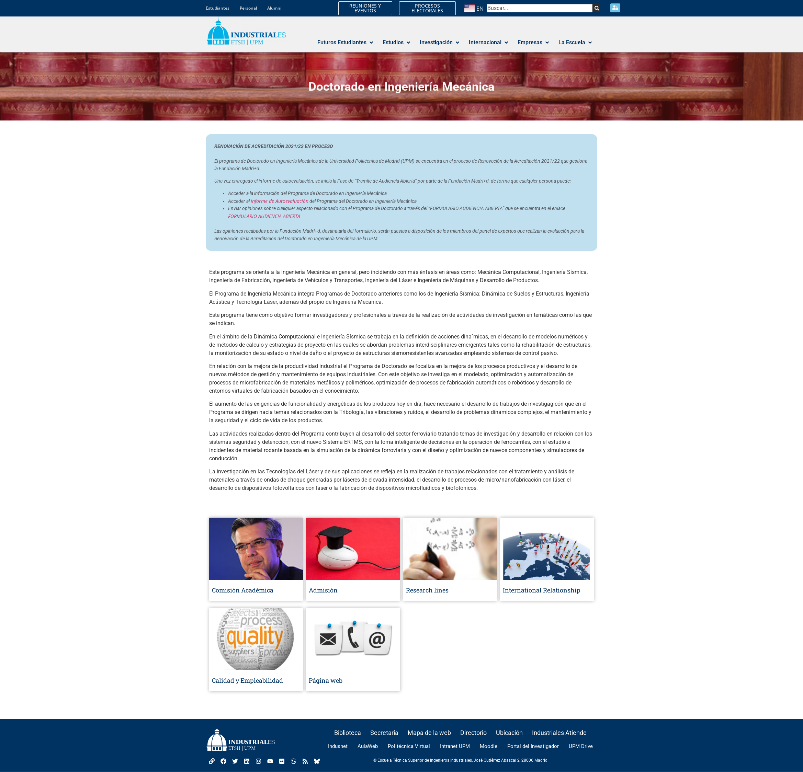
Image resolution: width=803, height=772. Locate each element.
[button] (345, 43)
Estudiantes (217, 8)
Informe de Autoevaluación (279, 201)
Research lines (427, 590)
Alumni (274, 8)
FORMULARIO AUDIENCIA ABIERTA (264, 216)
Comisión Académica (242, 590)
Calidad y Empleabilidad (247, 680)
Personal (248, 8)
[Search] (596, 8)
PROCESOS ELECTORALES (427, 8)
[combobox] (539, 8)
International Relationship (541, 590)
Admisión (323, 590)
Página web (325, 680)
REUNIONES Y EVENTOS (365, 8)
